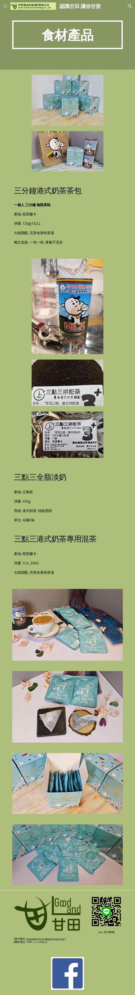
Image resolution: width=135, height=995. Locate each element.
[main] (67, 34)
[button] (5, 6)
